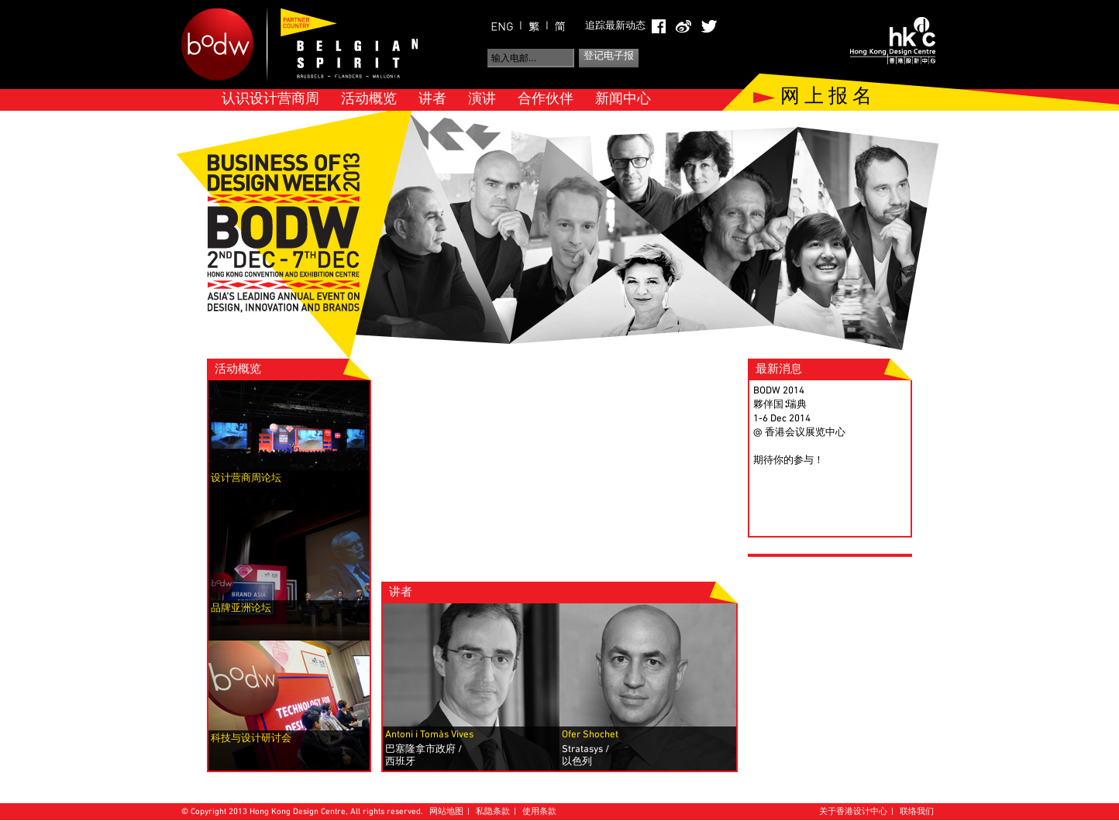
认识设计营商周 (270, 99)
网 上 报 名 (826, 97)
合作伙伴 (545, 99)
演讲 (482, 99)
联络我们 (917, 812)
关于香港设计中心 (853, 812)
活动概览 (369, 99)
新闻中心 (623, 99)
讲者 (432, 99)
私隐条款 (493, 812)
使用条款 (539, 812)
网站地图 (446, 812)
